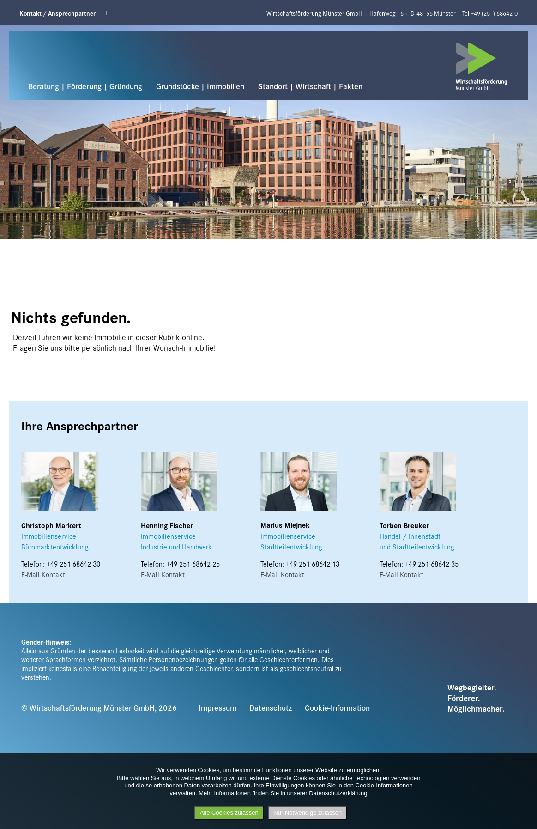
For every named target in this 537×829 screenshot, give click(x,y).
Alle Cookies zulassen (229, 812)
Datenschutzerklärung (338, 793)
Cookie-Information (337, 707)
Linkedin (110, 13)
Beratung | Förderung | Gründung (85, 85)
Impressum (217, 707)
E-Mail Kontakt (43, 574)
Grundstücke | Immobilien (200, 85)
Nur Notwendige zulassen (307, 812)
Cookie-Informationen (384, 785)
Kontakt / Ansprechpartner (57, 13)
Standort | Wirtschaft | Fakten (310, 85)
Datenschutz (270, 707)
